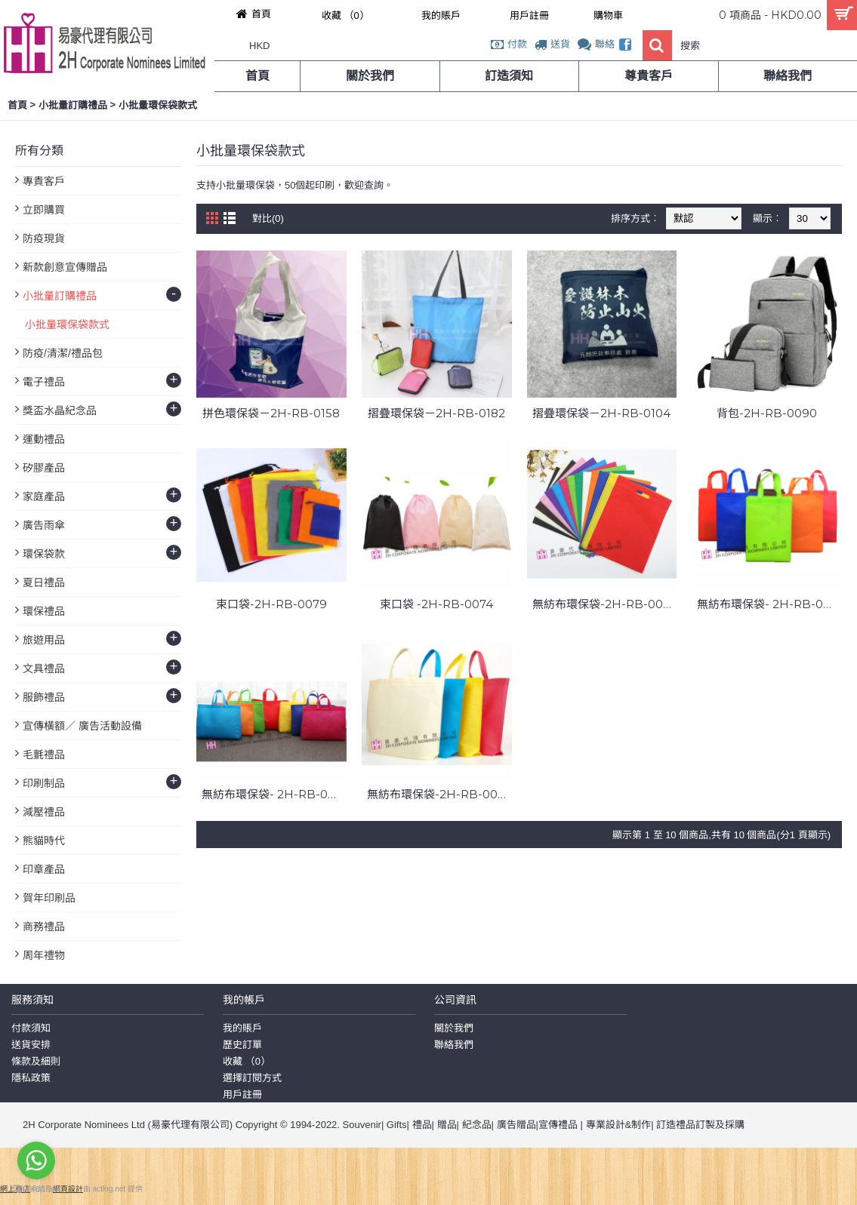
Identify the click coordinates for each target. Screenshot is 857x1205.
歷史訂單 (242, 1044)
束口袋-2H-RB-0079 (271, 604)
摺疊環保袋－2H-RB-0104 (601, 413)
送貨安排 (31, 1044)
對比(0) (268, 218)
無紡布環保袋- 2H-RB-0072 (769, 604)
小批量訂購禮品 (73, 105)
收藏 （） (246, 1061)
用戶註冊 (242, 1094)
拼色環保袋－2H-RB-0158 (271, 413)
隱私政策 (31, 1078)
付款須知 (31, 1028)
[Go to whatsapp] (36, 1160)
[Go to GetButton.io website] (36, 1189)
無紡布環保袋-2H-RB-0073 (604, 604)
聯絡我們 (453, 1044)
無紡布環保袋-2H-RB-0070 (439, 794)
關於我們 (453, 1028)
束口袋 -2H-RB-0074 (436, 604)
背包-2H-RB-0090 (767, 413)
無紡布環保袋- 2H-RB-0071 (274, 794)
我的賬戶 (242, 1028)
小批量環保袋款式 (158, 105)
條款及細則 (35, 1061)
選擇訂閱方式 (252, 1078)
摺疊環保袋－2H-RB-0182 (436, 413)
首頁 (17, 105)
